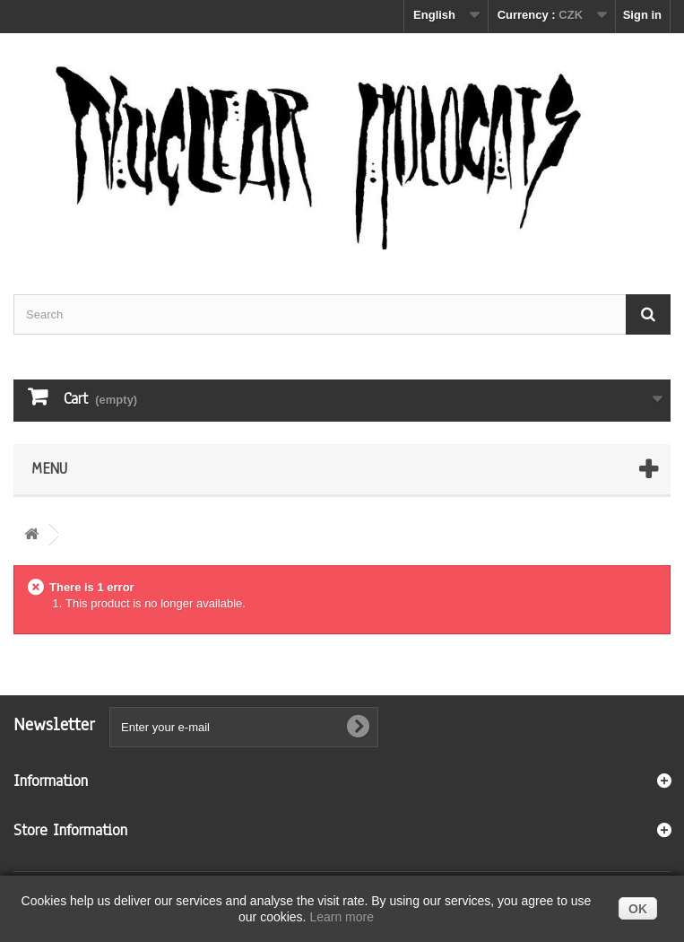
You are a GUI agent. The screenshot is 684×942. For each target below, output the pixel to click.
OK (637, 909)
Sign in (642, 15)
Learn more (341, 917)
